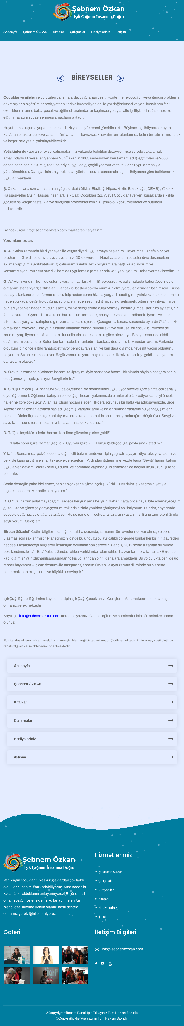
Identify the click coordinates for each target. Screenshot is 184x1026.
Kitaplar (58, 32)
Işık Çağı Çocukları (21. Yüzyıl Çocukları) (98, 195)
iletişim (20, 757)
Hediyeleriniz (100, 32)
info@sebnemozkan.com (39, 616)
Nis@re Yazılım (85, 1018)
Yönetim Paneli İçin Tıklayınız (85, 1013)
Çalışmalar (77, 32)
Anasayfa (10, 32)
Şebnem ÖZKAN (35, 32)
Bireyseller (106, 890)
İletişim (121, 32)
